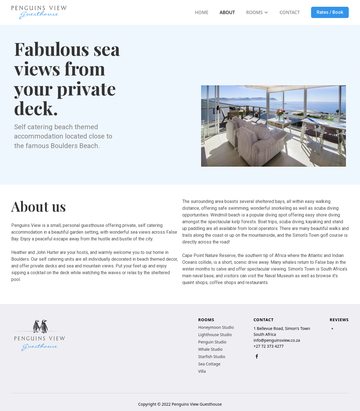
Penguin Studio (212, 342)
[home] (39, 12)
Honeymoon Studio (216, 327)
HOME (201, 12)
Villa (202, 371)
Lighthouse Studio (215, 335)
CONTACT (290, 12)
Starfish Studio (211, 357)
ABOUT (227, 12)
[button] (257, 12)
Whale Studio (210, 349)
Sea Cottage (209, 364)
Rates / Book (330, 12)
